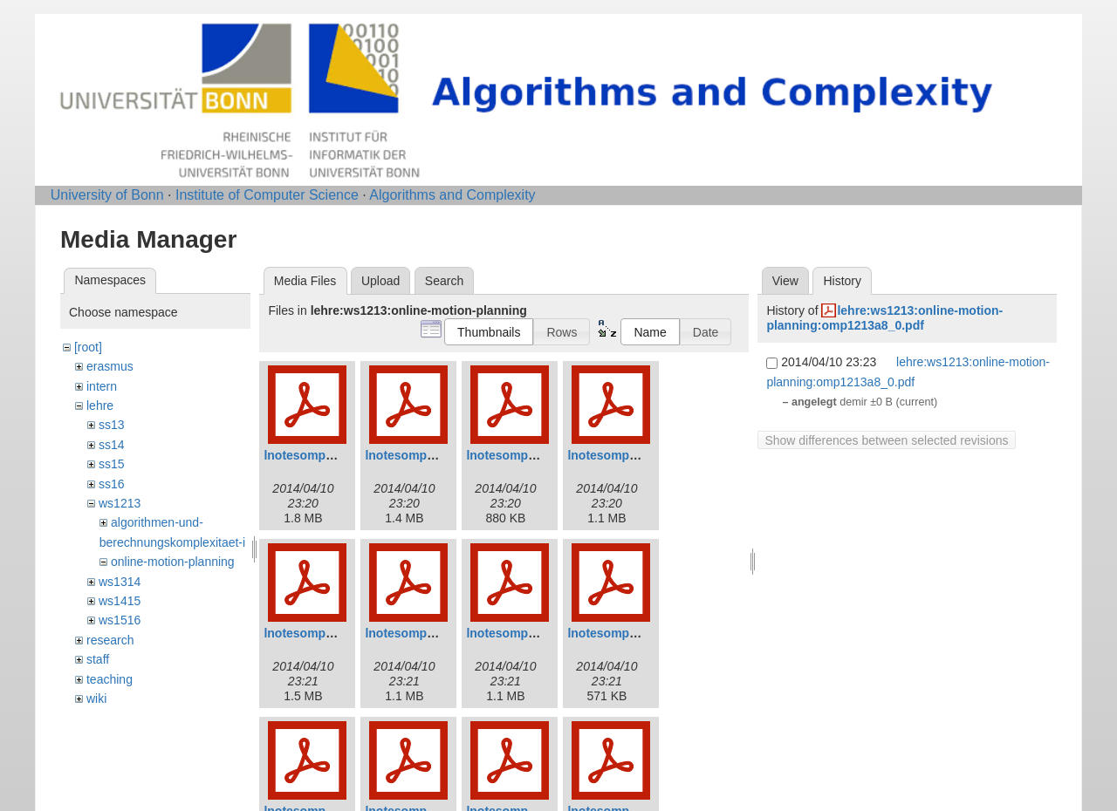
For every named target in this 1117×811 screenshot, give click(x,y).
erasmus (110, 366)
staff (97, 659)
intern (101, 386)
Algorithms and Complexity (452, 194)
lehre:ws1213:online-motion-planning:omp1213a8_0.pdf (884, 317)
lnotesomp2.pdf (410, 455)
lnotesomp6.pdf (410, 633)
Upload (380, 281)
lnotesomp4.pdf (612, 455)
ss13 (112, 425)
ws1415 (119, 601)
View (785, 281)
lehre (99, 405)
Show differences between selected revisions (886, 440)
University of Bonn (107, 194)
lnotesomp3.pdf (511, 455)
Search (444, 281)
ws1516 (119, 620)
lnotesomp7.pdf (511, 633)
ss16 (112, 484)
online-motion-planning (173, 562)
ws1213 (119, 503)
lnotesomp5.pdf (309, 633)
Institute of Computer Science (267, 194)
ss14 (112, 445)
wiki (96, 698)
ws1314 (119, 582)
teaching (109, 679)
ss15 (112, 464)
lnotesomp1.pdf (309, 455)
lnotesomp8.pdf (612, 633)
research (110, 640)
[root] (88, 347)
